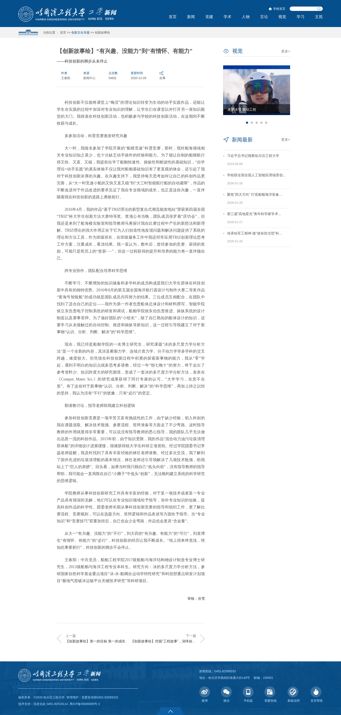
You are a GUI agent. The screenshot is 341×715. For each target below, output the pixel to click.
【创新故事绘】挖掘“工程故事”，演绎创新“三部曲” (169, 641)
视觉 (282, 17)
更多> (285, 51)
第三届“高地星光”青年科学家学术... (254, 214)
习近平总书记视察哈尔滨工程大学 (253, 156)
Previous (228, 94)
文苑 (319, 17)
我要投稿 (270, 694)
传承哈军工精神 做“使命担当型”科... (254, 233)
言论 (264, 17)
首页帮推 (317, 694)
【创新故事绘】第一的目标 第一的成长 (95, 641)
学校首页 (279, 8)
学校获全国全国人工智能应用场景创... (256, 175)
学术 (227, 17)
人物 (246, 17)
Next (285, 94)
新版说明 (294, 694)
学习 (300, 17)
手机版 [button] (248, 694)
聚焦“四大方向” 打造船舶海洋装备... (254, 194)
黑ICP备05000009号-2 (85, 704)
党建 (209, 17)
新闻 (191, 17)
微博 (204, 694)
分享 (162, 75)
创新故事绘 (102, 32)
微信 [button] (226, 694)
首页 (173, 17)
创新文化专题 (80, 32)
